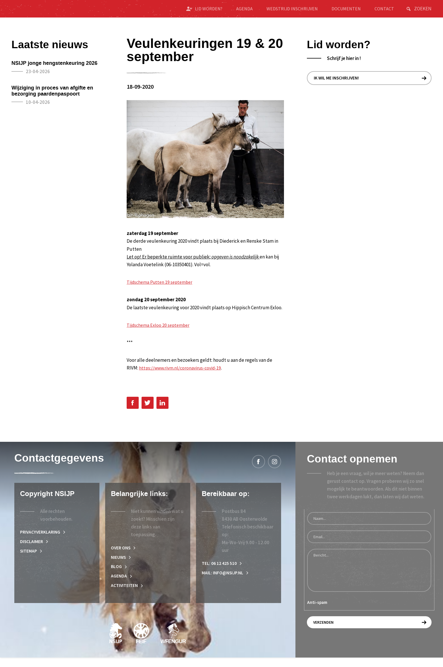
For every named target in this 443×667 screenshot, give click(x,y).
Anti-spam (317, 609)
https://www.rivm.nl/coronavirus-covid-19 (181, 374)
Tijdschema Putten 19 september (161, 288)
